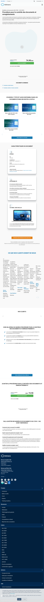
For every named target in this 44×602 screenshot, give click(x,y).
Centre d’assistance (6, 587)
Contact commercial (6, 578)
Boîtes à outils (5, 493)
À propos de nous (6, 573)
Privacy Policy (12, 593)
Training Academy (6, 500)
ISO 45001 (4, 538)
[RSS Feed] (15, 480)
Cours (3, 496)
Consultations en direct (7, 519)
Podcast (4, 517)
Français (12, 60)
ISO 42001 (4, 530)
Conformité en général (7, 566)
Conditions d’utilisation (7, 580)
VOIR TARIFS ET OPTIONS (22, 137)
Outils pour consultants (7, 575)
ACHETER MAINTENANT (22, 395)
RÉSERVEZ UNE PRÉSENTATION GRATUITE (22, 237)
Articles (3, 507)
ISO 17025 (4, 542)
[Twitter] (5, 480)
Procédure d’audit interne (7, 85)
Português (15, 171)
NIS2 (3, 550)
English (24, 170)
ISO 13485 (4, 540)
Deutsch (27, 170)
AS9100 (4, 561)
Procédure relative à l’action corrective (10, 87)
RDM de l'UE (5, 557)
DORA (3, 552)
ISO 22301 (4, 547)
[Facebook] (9, 480)
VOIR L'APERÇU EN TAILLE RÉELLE (22, 375)
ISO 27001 (4, 528)
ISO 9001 (4, 533)
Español (30, 170)
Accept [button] (19, 599)
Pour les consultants (6, 564)
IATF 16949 (4, 559)
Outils (3, 514)
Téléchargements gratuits (8, 512)
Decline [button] (24, 599)
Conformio (4, 491)
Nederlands (11, 171)
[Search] (34, 1)
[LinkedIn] (2, 480)
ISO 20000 (4, 545)
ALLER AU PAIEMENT (22, 63)
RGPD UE (4, 554)
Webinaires (4, 509)
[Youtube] (12, 480)
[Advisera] (4, 5)
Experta (3, 498)
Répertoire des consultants (8, 521)
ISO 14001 (4, 535)
